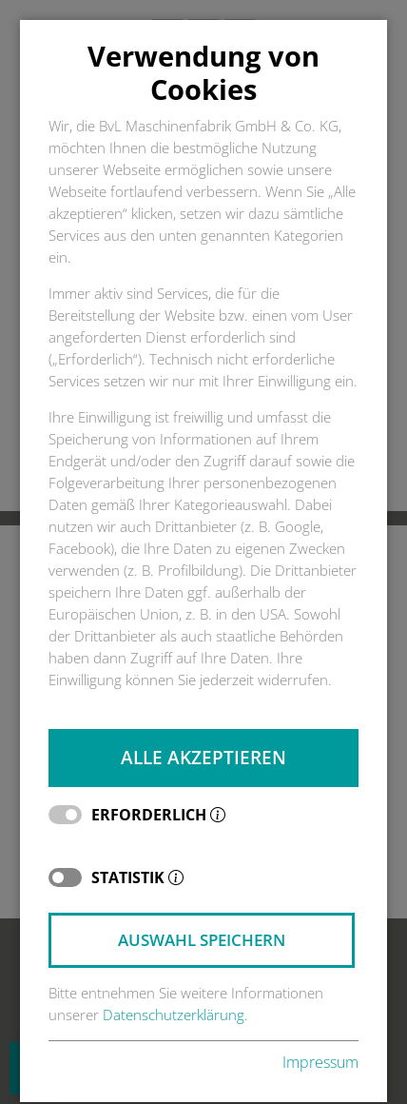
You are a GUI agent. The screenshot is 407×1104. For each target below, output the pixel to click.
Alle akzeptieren (203, 757)
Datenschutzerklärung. (175, 1015)
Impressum (320, 1062)
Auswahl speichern (201, 940)
